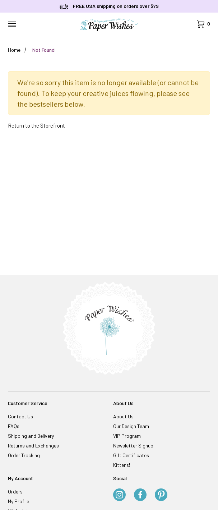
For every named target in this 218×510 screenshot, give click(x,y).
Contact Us (20, 416)
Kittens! (121, 465)
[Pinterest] (161, 495)
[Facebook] (140, 495)
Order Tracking (24, 455)
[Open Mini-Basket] (203, 24)
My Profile (18, 501)
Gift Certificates (131, 455)
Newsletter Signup (133, 445)
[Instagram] (119, 495)
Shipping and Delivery (31, 436)
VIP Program (127, 436)
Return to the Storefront (36, 125)
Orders (15, 491)
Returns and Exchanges (33, 445)
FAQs (13, 426)
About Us (123, 416)
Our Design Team (131, 426)
